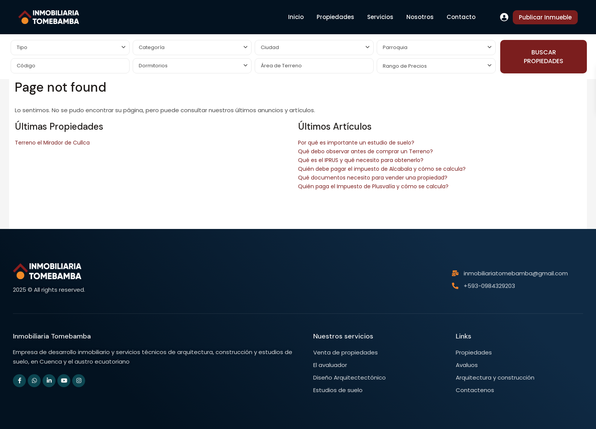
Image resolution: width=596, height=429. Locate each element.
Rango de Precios (405, 66)
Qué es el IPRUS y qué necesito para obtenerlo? (360, 160)
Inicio (296, 17)
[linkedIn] (49, 380)
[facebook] (19, 380)
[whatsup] (34, 380)
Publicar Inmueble (545, 17)
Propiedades (335, 17)
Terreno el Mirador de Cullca (52, 142)
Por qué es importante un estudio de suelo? (356, 142)
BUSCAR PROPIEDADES (543, 56)
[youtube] (63, 380)
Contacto (461, 17)
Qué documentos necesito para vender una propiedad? (372, 177)
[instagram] (78, 380)
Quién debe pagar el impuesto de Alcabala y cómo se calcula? (382, 169)
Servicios (380, 17)
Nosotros (420, 17)
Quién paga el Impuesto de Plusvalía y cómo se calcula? (373, 186)
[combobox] (70, 47)
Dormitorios (153, 65)
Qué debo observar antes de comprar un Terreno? (365, 151)
